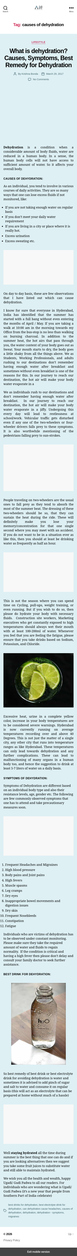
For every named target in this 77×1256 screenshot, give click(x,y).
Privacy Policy (11, 1240)
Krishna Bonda (30, 73)
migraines (13, 1216)
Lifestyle (38, 42)
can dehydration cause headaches (42, 1208)
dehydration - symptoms (50, 1212)
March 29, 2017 (55, 73)
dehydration (29, 1212)
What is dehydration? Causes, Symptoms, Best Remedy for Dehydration (38, 58)
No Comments (41, 79)
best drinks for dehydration (23, 1204)
